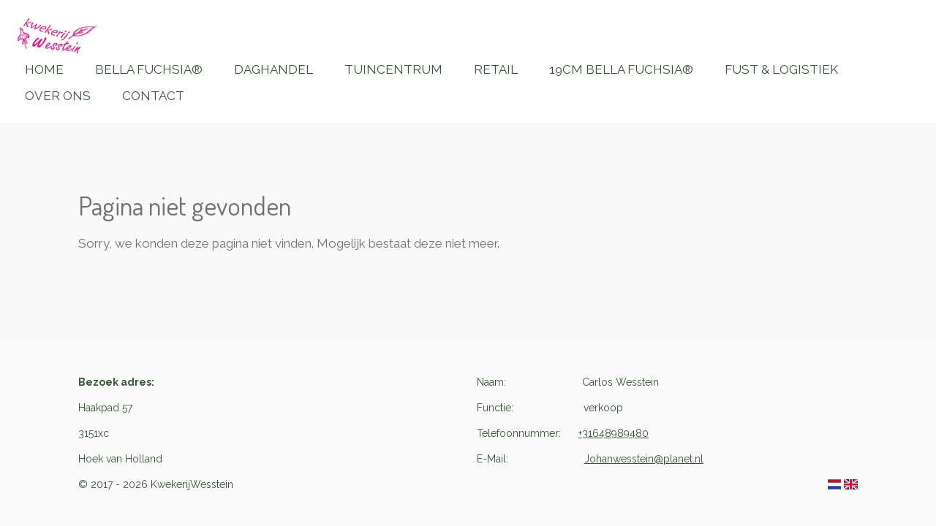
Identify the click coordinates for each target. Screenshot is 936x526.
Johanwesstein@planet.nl (643, 459)
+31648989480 (613, 433)
